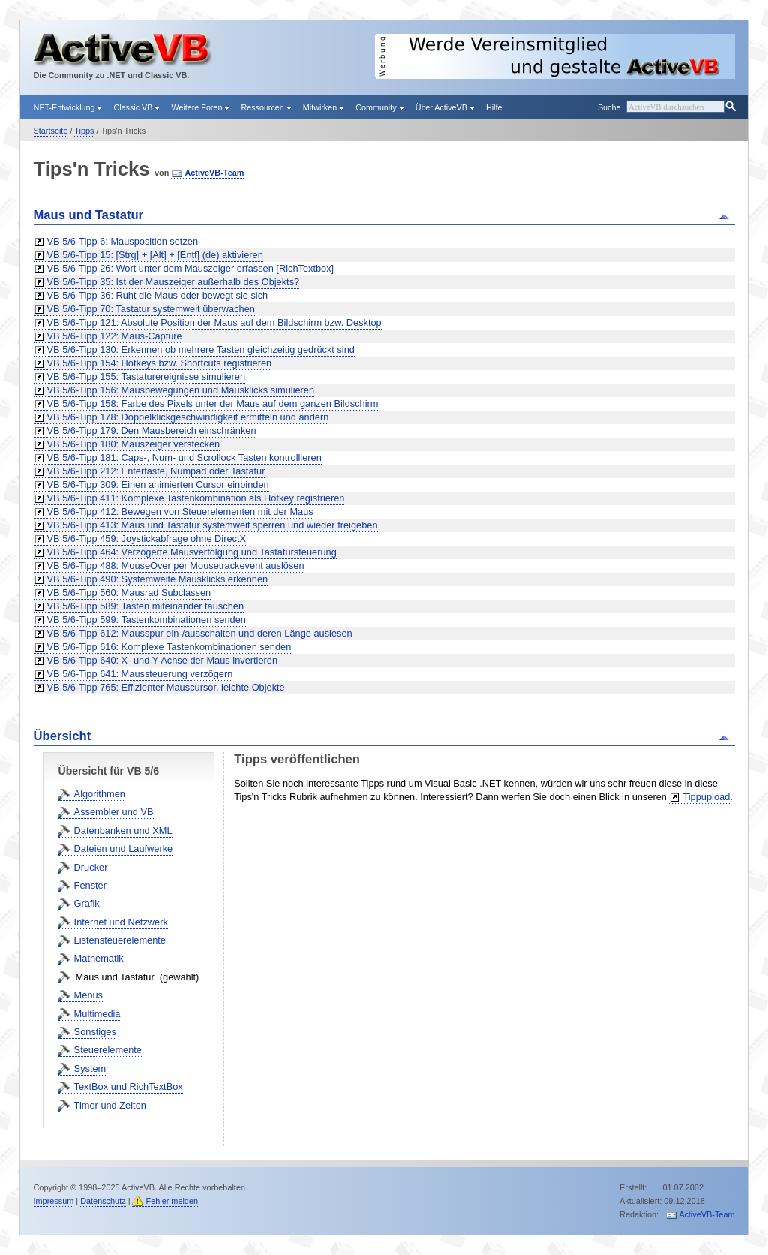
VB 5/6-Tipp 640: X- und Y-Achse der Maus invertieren (162, 660)
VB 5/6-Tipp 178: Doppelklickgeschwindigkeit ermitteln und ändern (188, 417)
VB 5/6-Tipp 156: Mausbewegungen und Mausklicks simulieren (181, 390)
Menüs (88, 995)
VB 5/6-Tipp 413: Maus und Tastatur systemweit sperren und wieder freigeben (212, 525)
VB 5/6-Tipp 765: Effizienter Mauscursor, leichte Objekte (166, 687)
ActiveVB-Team (214, 172)
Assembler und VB (114, 811)
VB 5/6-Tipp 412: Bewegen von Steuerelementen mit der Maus (180, 511)
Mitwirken (323, 107)
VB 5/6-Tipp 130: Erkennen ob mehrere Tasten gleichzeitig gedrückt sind (201, 349)
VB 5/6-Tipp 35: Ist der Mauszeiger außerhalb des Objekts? (173, 281)
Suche (609, 107)
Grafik (87, 903)
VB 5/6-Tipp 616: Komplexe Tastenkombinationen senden (169, 646)
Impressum (54, 1200)
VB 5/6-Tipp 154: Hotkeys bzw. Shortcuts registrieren (159, 363)
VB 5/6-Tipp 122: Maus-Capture (114, 336)
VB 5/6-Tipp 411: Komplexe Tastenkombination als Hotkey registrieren (196, 498)
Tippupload (706, 796)
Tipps (84, 130)
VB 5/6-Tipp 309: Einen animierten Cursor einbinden (158, 484)
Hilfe (494, 107)
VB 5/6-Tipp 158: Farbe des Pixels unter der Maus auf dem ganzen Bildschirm (213, 403)
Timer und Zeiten (110, 1105)
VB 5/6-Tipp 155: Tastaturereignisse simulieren (146, 376)
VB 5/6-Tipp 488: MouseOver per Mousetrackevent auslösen (175, 565)
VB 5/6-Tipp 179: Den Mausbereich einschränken (151, 430)
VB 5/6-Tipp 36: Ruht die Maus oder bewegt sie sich (157, 295)
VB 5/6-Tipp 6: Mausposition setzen (123, 241)
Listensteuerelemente (120, 940)
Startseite (51, 130)
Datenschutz (102, 1200)
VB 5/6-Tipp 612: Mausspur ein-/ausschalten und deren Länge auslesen (199, 633)
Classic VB (136, 107)
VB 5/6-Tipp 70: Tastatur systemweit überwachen (151, 309)
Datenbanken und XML (123, 830)
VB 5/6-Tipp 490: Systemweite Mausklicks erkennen (157, 579)
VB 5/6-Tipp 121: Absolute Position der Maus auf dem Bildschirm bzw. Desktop (214, 322)
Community (380, 107)
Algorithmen (99, 793)
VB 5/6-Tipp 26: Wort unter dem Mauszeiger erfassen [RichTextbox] (190, 268)
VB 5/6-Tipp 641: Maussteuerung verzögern (140, 673)
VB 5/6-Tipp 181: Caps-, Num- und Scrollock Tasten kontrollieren (184, 457)
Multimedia (97, 1013)
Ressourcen (266, 107)
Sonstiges (95, 1031)
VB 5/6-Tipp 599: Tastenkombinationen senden (146, 619)
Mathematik (99, 958)
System (90, 1068)
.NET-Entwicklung (67, 107)
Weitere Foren (200, 107)
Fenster (90, 885)
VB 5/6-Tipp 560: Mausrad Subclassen (129, 592)
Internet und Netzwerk (121, 922)
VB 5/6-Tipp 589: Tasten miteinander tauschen (145, 606)
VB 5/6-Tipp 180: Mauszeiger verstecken (133, 444)
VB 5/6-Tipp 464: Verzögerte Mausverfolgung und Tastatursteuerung (192, 552)
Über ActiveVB (445, 107)
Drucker (91, 867)
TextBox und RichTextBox (128, 1086)
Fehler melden (172, 1200)
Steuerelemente (108, 1049)
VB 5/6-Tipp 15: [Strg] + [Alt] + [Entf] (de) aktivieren (155, 254)
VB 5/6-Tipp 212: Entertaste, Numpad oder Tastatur (156, 471)
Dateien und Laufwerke (123, 848)
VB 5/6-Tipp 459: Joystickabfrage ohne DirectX (147, 538)
